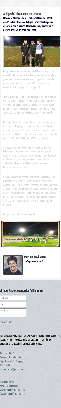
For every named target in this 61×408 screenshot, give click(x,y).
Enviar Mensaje (7, 322)
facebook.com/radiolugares (13, 394)
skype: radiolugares (9, 386)
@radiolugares (7, 382)
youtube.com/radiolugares (12, 390)
